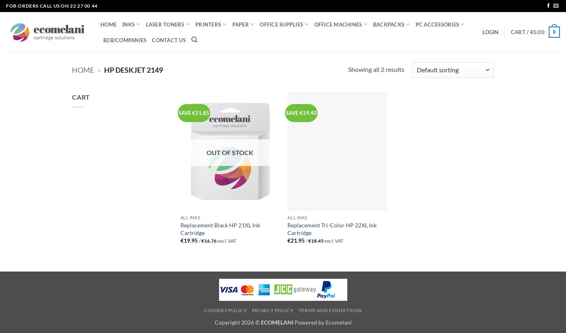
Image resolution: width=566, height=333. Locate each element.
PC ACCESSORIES (440, 24)
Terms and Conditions (330, 310)
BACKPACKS (391, 24)
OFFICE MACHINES (340, 24)
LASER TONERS (168, 24)
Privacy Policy (273, 310)
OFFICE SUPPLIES (284, 24)
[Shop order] (453, 70)
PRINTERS (211, 24)
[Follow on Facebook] (548, 6)
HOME (108, 24)
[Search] (194, 39)
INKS (131, 24)
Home (83, 69)
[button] (490, 32)
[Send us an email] (556, 6)
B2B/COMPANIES (124, 40)
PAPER (243, 24)
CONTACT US (169, 40)
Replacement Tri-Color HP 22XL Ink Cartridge (332, 229)
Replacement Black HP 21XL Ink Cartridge (220, 229)
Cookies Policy (225, 310)
